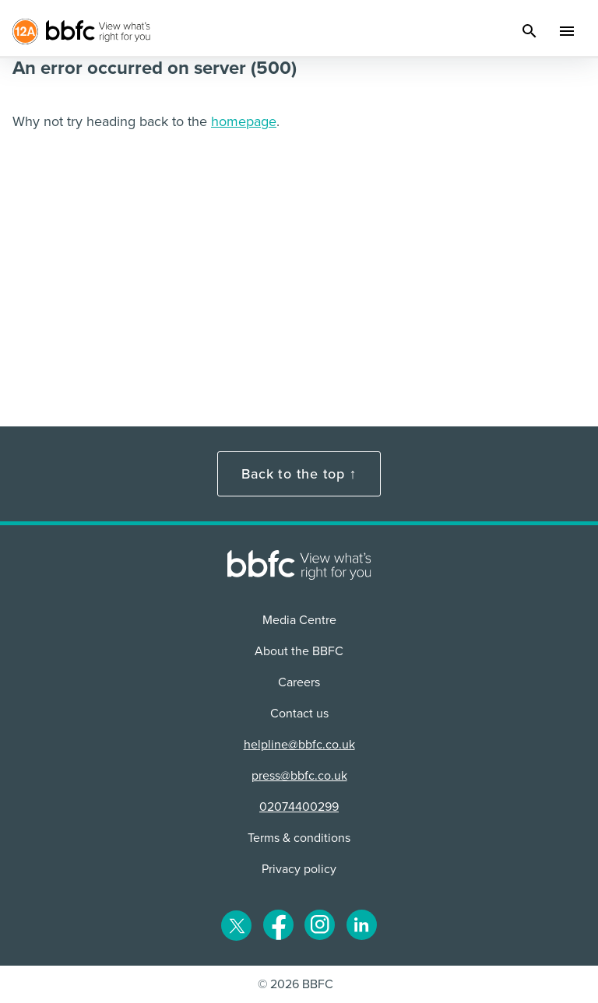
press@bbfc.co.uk (299, 776)
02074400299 (299, 807)
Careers (299, 682)
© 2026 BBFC (295, 984)
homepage (243, 121)
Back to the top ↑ (299, 473)
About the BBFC (299, 651)
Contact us (299, 713)
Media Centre (299, 620)
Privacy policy (299, 869)
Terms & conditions (299, 838)
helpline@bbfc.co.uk (299, 744)
